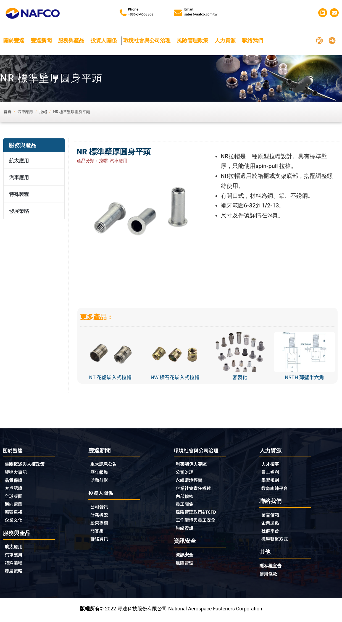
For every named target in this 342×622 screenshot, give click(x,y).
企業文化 (15, 522)
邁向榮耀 (15, 506)
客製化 (239, 377)
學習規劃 (271, 481)
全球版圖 (15, 498)
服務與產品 (72, 40)
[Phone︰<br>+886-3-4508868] (123, 12)
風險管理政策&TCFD (199, 514)
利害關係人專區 (193, 465)
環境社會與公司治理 (148, 40)
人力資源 (226, 40)
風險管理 (186, 566)
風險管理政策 (194, 40)
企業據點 (271, 524)
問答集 (97, 533)
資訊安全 (186, 558)
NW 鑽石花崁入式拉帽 (175, 377)
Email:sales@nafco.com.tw (200, 11)
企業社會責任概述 (195, 489)
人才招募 (271, 464)
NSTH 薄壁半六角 (304, 377)
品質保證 (15, 481)
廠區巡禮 (15, 514)
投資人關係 (105, 40)
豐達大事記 (17, 473)
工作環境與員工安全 (198, 522)
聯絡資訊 (100, 541)
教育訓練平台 (276, 489)
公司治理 (187, 473)
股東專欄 (101, 525)
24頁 (273, 215)
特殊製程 (19, 193)
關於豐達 (15, 40)
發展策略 (19, 210)
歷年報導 (100, 472)
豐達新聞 (42, 40)
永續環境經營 (191, 481)
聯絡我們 (254, 40)
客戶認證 (15, 489)
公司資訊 (101, 508)
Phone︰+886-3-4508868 (140, 11)
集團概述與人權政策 (27, 465)
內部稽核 (186, 498)
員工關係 (186, 506)
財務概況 (101, 516)
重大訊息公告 (105, 464)
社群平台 (271, 533)
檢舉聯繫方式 (276, 541)
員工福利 (271, 472)
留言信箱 (271, 516)
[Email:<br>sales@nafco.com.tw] (178, 13)
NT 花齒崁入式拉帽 (110, 377)
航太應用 (20, 160)
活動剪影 (100, 481)
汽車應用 (20, 177)
